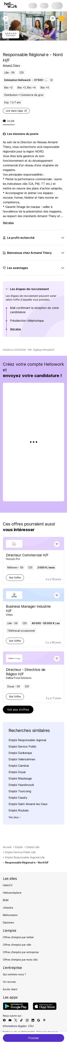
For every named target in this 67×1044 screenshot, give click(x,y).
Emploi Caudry (18, 797)
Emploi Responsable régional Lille (25, 857)
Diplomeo (8, 922)
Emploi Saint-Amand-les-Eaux (28, 804)
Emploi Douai (17, 772)
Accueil (7, 847)
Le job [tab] (8, 120)
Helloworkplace (12, 892)
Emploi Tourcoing (20, 791)
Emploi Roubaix (19, 810)
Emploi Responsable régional (27, 740)
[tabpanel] (33, 240)
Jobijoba (8, 907)
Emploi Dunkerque (20, 753)
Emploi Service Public (22, 746)
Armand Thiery (11, 65)
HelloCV (7, 885)
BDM (5, 900)
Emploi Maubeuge (20, 778)
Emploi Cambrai (19, 765)
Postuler (33, 1038)
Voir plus (8, 222)
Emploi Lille (33, 847)
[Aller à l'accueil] (10, 5)
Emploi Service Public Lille (20, 852)
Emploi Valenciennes (22, 759)
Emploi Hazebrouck (21, 785)
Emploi (19, 847)
